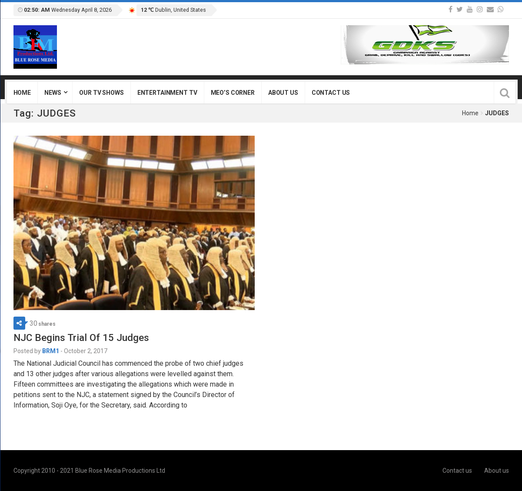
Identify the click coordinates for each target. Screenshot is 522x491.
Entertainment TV (167, 92)
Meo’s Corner (233, 92)
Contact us (331, 92)
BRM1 (50, 350)
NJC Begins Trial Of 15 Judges (81, 337)
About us (283, 92)
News (52, 92)
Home (22, 92)
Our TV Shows (101, 92)
